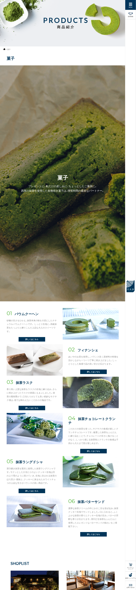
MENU (130, 7)
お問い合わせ (131, 587)
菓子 (8, 49)
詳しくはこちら (31, 339)
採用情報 (130, 14)
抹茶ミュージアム (130, 578)
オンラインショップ (130, 567)
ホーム (4, 49)
